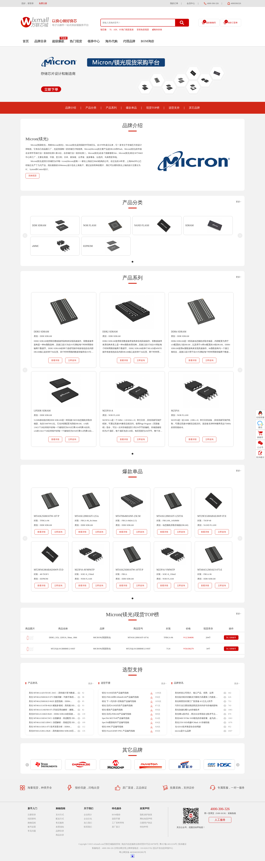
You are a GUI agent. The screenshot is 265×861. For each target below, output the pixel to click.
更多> (238, 201)
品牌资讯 (178, 683)
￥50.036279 (188, 648)
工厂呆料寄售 (118, 823)
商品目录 (60, 835)
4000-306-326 (213, 3)
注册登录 (32, 814)
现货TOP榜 (152, 107)
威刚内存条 (157, 29)
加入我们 (88, 823)
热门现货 (76, 41)
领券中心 (94, 41)
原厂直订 (116, 827)
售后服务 (60, 823)
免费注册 (43, 3)
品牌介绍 (70, 107)
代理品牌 (129, 41)
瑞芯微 (103, 29)
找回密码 (32, 819)
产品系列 (111, 107)
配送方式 (60, 819)
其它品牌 (194, 107)
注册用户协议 (146, 823)
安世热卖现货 (143, 29)
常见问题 (32, 831)
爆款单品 (131, 107)
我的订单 (174, 3)
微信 (260, 427)
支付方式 (60, 814)
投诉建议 (182, 844)
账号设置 (32, 827)
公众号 (260, 447)
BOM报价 (116, 814)
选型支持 (174, 107)
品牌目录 (40, 41)
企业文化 (88, 819)
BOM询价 (147, 41)
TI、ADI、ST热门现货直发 (122, 29)
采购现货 (32, 175)
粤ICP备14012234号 (168, 844)
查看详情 (55, 360)
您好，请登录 (27, 3)
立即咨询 (72, 360)
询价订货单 (231, 22)
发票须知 (60, 827)
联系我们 (88, 827)
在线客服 (260, 417)
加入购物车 (231, 637)
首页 (26, 41)
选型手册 (105, 683)
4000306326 (236, 3)
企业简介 (88, 814)
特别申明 (144, 827)
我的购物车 (209, 22)
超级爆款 (58, 41)
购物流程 (32, 823)
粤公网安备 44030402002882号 (132, 852)
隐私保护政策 (146, 814)
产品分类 (91, 107)
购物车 (260, 437)
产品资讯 (32, 683)
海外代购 (111, 41)
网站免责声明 (146, 819)
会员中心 (191, 3)
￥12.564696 (188, 637)
